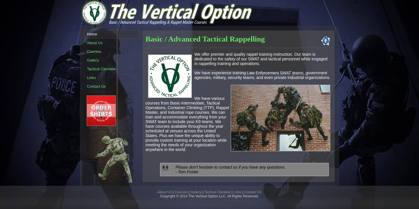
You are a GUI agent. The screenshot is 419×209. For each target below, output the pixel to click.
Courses (181, 192)
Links (237, 192)
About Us (164, 192)
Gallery (196, 192)
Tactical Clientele (217, 192)
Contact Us (253, 192)
